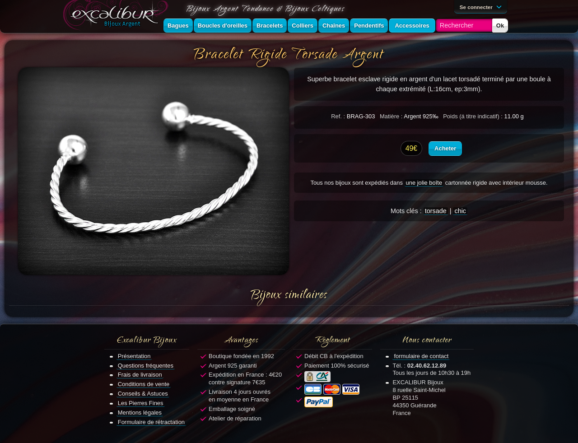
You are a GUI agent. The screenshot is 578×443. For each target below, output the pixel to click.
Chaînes (333, 25)
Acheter (445, 148)
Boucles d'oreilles (222, 25)
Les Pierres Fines (140, 403)
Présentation (134, 356)
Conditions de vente (144, 384)
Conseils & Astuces (143, 393)
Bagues (178, 25)
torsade (436, 211)
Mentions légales (140, 412)
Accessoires (412, 25)
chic (460, 211)
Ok (500, 25)
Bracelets (269, 25)
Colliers (302, 25)
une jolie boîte (424, 182)
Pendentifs (369, 25)
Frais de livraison (140, 374)
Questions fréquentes (145, 365)
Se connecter (482, 6)
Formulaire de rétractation (151, 422)
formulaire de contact (421, 356)
